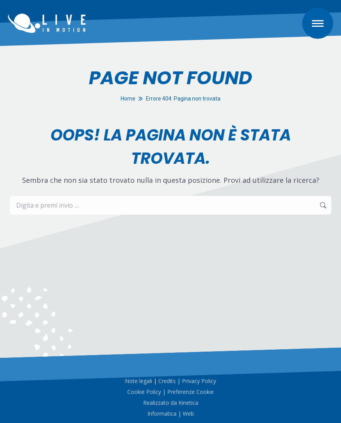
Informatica (162, 413)
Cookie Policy (144, 391)
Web (188, 413)
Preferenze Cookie (190, 391)
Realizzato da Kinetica (170, 402)
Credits (167, 381)
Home (128, 98)
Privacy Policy (199, 381)
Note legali (138, 381)
